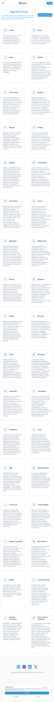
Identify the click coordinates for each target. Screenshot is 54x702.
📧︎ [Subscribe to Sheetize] (18, 666)
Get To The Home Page (45, 15)
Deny (38, 696)
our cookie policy (20, 690)
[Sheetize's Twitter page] (35, 667)
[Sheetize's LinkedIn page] (30, 667)
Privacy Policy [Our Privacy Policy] (9, 682)
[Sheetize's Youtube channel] (24, 667)
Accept (27, 693)
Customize (16, 696)
